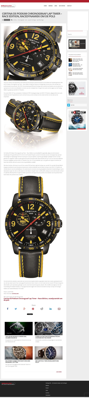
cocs (26, 20)
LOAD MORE (59, 371)
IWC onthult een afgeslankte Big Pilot (47, 361)
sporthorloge (40, 20)
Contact (47, 392)
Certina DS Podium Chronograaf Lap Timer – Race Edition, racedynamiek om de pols (33, 299)
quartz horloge (32, 20)
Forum (47, 388)
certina (15, 20)
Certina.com (15, 293)
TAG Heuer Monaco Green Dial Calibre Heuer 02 (16, 337)
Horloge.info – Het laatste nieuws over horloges (56, 383)
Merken (47, 385)
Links (47, 390)
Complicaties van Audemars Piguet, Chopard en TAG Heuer (47, 337)
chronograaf (21, 20)
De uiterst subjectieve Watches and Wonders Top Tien (17, 361)
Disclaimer (48, 395)
